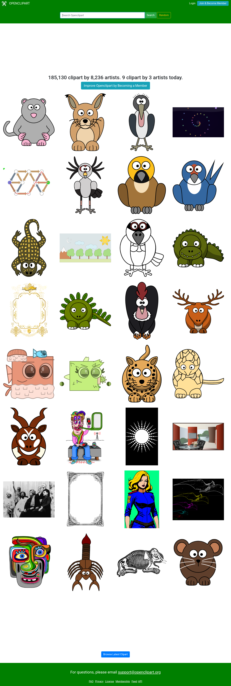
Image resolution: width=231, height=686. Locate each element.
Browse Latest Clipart (115, 654)
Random (164, 15)
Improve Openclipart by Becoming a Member (115, 86)
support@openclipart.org (139, 672)
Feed (134, 681)
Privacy (99, 681)
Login (192, 3)
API (140, 681)
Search (150, 15)
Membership (123, 681)
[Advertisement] (115, 50)
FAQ (91, 681)
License (109, 681)
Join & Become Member (213, 3)
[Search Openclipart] (102, 15)
